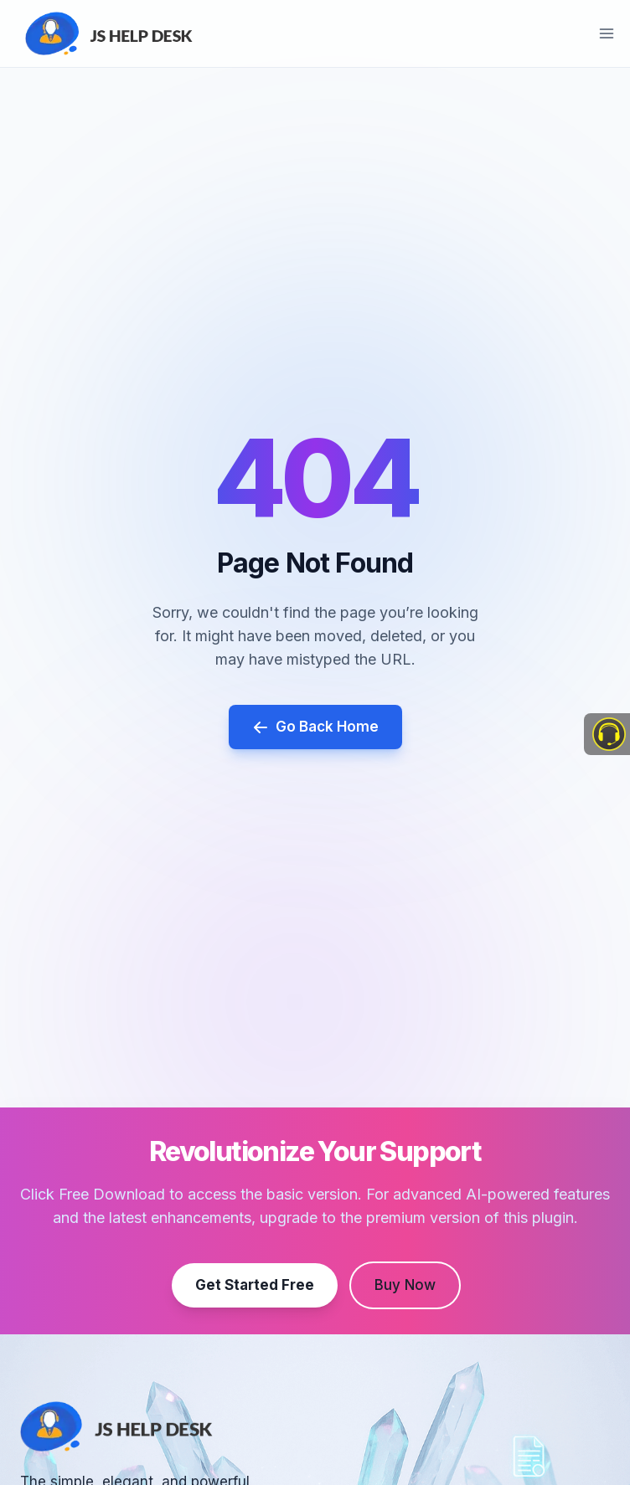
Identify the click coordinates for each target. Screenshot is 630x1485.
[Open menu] (606, 33)
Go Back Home (315, 727)
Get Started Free (254, 1284)
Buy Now (405, 1284)
